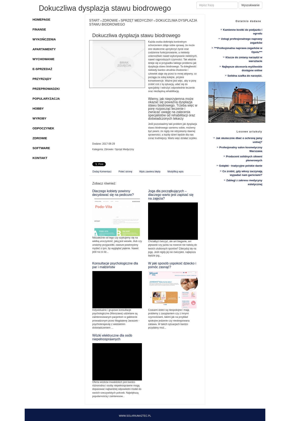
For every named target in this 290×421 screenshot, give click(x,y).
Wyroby (39, 118)
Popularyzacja (46, 98)
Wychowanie (43, 59)
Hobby (38, 108)
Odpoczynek (43, 128)
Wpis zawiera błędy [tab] (149, 171)
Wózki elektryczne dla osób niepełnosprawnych (112, 337)
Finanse (39, 29)
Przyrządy (41, 79)
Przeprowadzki (46, 88)
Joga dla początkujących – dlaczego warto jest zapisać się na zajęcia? (171, 194)
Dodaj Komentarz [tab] (102, 171)
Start (94, 20)
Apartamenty (44, 49)
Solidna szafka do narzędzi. (244, 75)
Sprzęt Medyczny (137, 20)
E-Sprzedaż (42, 69)
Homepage (41, 19)
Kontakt (39, 158)
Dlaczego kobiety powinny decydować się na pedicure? (113, 192)
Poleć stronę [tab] (125, 171)
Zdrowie (39, 138)
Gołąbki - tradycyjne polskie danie (240, 165)
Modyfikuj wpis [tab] (175, 171)
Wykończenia (44, 39)
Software (41, 148)
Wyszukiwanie (250, 5)
